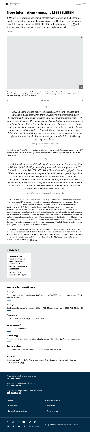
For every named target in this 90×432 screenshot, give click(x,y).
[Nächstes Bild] (82, 100)
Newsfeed (35, 426)
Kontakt (11, 400)
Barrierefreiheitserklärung (18, 411)
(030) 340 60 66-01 (14, 378)
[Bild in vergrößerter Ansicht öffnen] (81, 87)
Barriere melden (53, 411)
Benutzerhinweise (53, 400)
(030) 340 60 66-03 (14, 393)
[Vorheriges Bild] (8, 100)
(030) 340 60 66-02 (14, 386)
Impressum (51, 405)
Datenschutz (13, 405)
